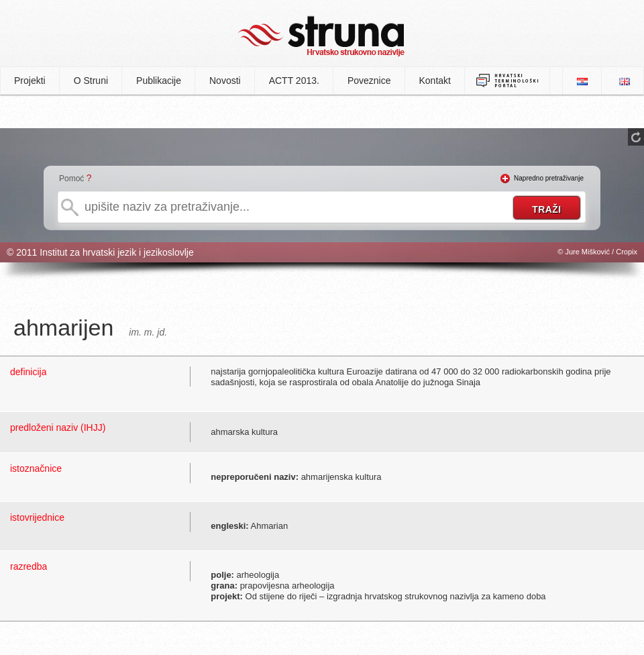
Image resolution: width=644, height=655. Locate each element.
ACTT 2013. (294, 80)
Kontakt (435, 80)
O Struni (91, 80)
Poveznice (369, 80)
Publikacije (158, 80)
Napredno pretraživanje (549, 178)
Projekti (30, 80)
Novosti (225, 80)
